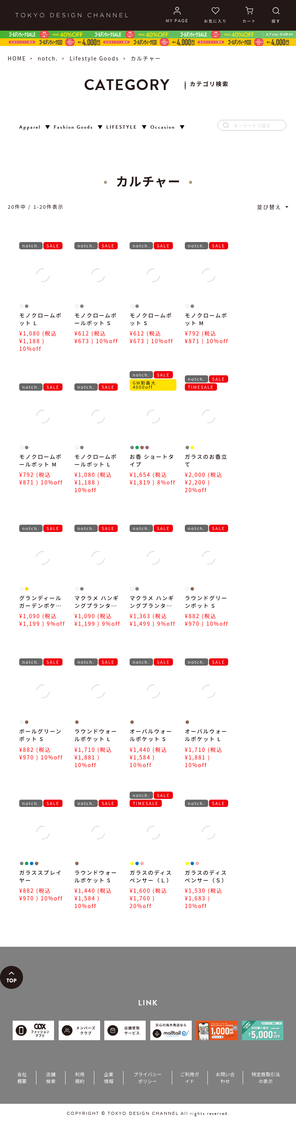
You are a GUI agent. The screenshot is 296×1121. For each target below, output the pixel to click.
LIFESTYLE (121, 127)
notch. (48, 58)
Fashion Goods (73, 127)
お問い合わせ (225, 1077)
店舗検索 (51, 1077)
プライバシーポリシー (147, 1077)
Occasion (162, 127)
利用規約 (80, 1077)
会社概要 (22, 1077)
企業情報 (108, 1077)
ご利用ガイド (189, 1077)
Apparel (30, 127)
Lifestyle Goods (94, 58)
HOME (17, 58)
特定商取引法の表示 (266, 1077)
